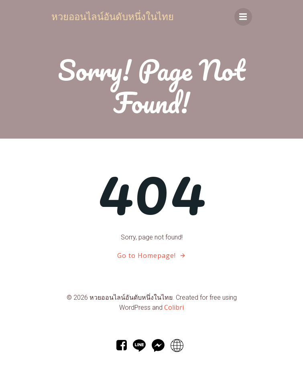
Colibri (174, 307)
